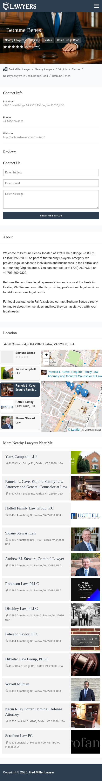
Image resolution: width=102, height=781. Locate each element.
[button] (76, 390)
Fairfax (48, 40)
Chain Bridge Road (68, 40)
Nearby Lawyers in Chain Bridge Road (25, 75)
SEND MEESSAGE (51, 215)
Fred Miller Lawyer (19, 69)
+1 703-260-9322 (13, 121)
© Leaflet (74, 429)
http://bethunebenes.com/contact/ (24, 137)
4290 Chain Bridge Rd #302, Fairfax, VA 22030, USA (33, 105)
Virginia (33, 40)
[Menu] (96, 6)
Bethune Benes (61, 75)
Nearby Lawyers (14, 40)
